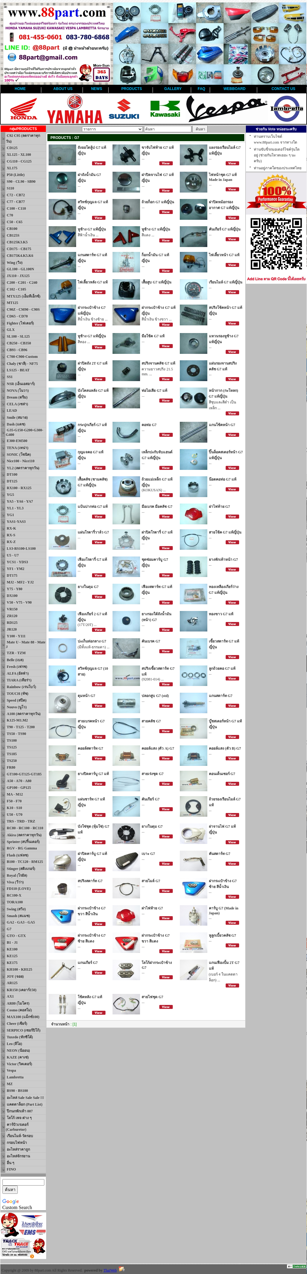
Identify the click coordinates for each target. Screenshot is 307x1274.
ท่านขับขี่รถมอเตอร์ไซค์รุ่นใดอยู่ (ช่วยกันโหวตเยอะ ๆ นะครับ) (277, 155)
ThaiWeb (110, 1270)
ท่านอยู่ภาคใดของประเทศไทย (277, 168)
